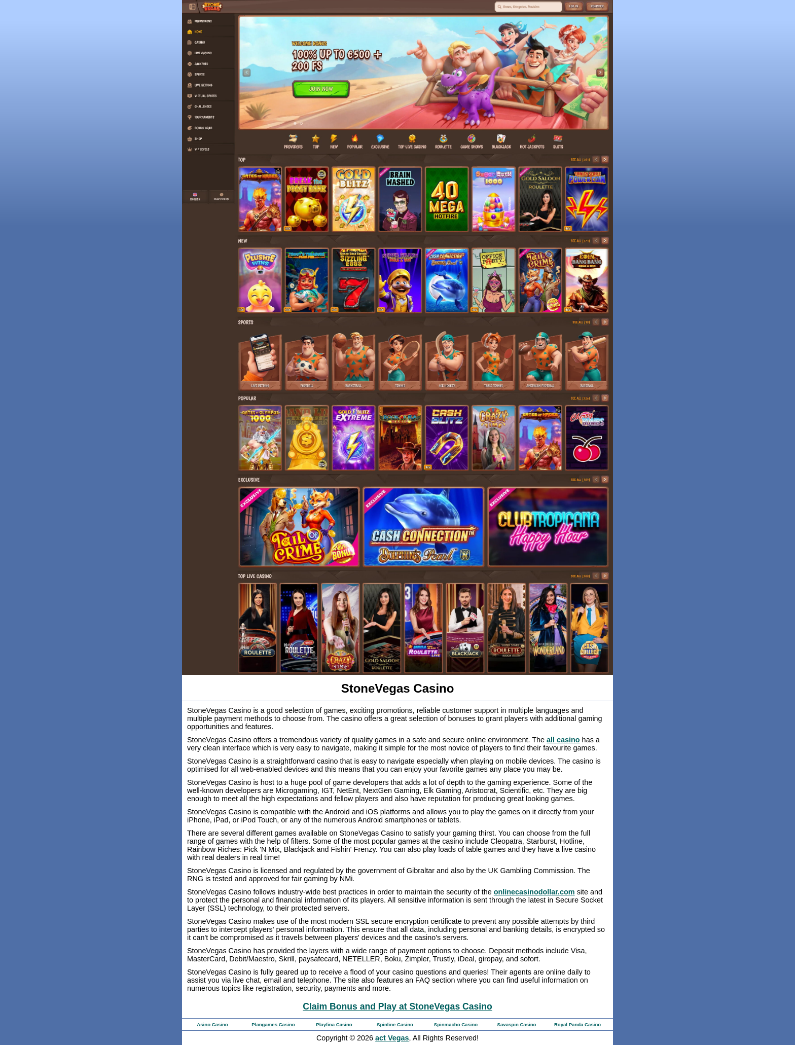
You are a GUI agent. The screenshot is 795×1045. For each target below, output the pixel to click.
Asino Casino (212, 1024)
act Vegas (392, 1038)
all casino (563, 740)
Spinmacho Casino (456, 1024)
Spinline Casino (395, 1024)
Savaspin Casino (516, 1024)
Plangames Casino (273, 1024)
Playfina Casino (334, 1024)
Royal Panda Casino (577, 1024)
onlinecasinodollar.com (534, 892)
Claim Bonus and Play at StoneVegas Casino (397, 1006)
